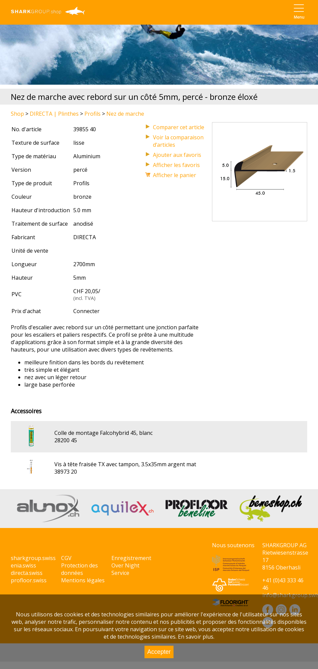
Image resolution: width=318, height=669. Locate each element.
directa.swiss (27, 573)
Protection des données (79, 569)
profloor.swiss (29, 580)
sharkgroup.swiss (33, 558)
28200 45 (65, 440)
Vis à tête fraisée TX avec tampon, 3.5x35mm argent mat (125, 464)
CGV (66, 558)
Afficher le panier (174, 175)
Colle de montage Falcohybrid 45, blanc (103, 433)
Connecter (86, 311)
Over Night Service (125, 569)
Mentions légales (83, 580)
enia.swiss (23, 565)
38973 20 (65, 471)
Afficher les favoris (176, 165)
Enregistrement (131, 558)
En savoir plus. (196, 636)
